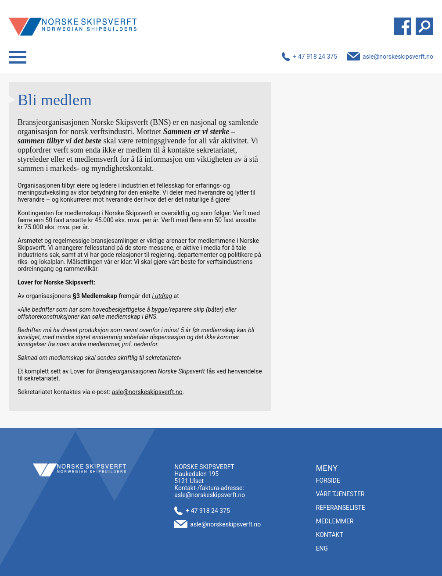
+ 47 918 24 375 (315, 56)
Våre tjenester (340, 494)
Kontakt (329, 534)
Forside (328, 480)
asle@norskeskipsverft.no (398, 56)
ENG (322, 548)
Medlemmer (335, 521)
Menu (17, 57)
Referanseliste (340, 507)
